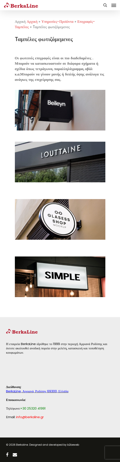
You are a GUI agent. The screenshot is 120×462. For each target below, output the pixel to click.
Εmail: (25, 417)
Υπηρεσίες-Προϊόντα (57, 21)
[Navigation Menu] (113, 5)
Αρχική (32, 21)
